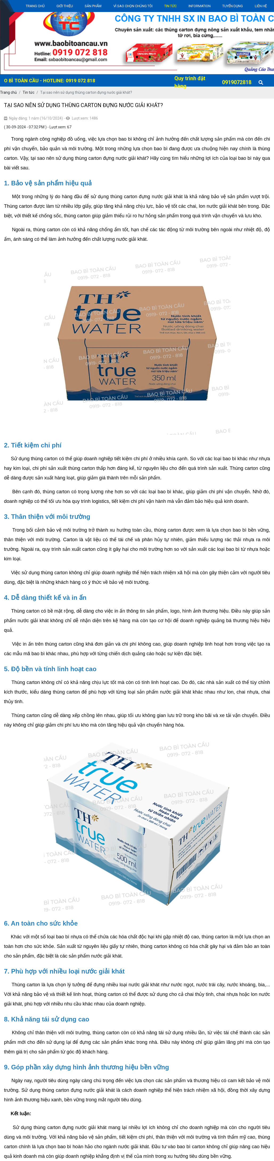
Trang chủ (35, 6)
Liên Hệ (261, 6)
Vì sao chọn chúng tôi (133, 6)
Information (200, 6)
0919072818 (236, 82)
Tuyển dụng (232, 6)
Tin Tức (170, 6)
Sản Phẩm (93, 6)
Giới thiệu (64, 6)
